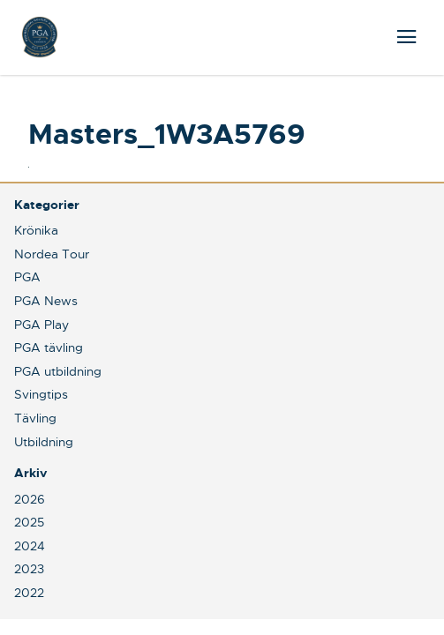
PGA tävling (48, 347)
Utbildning (43, 442)
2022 (29, 593)
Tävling (35, 418)
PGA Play (41, 324)
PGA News (46, 301)
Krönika (36, 230)
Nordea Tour (51, 254)
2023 (29, 569)
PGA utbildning (58, 371)
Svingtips (41, 394)
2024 (29, 546)
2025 (29, 522)
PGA (27, 277)
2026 (29, 499)
